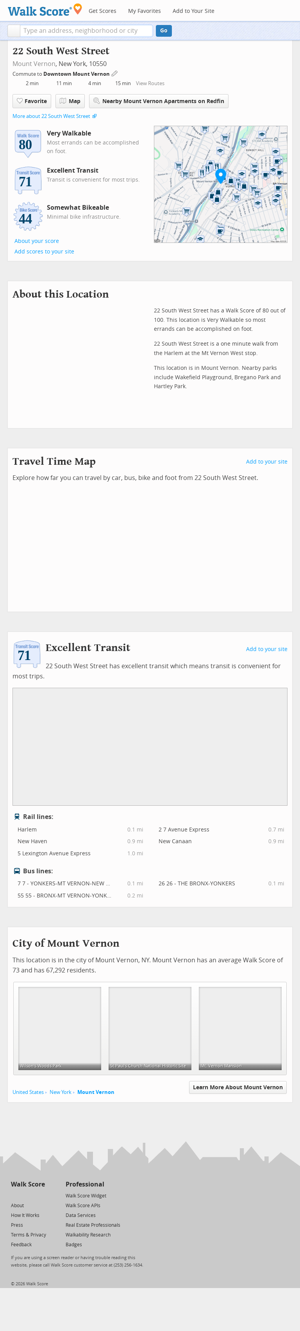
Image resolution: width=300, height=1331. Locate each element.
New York (60, 1092)
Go (164, 30)
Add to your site (267, 462)
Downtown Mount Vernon (77, 74)
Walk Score (28, 1184)
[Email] (39, 1195)
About (17, 1205)
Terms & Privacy (28, 1235)
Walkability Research (88, 1235)
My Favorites (144, 11)
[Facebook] (27, 1195)
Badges (74, 1244)
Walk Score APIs (83, 1205)
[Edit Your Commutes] (115, 73)
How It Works (25, 1215)
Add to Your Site (193, 11)
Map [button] (70, 101)
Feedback (21, 1244)
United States (28, 1092)
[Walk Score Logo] (45, 9)
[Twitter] (15, 1195)
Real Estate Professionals (93, 1225)
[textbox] (86, 31)
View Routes (150, 83)
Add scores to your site (44, 251)
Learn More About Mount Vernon (238, 1087)
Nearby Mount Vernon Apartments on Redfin (158, 101)
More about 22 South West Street (51, 116)
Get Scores (102, 11)
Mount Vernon (33, 64)
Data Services (81, 1215)
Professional (85, 1184)
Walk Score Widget (86, 1196)
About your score (36, 241)
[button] (13, 31)
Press (17, 1225)
